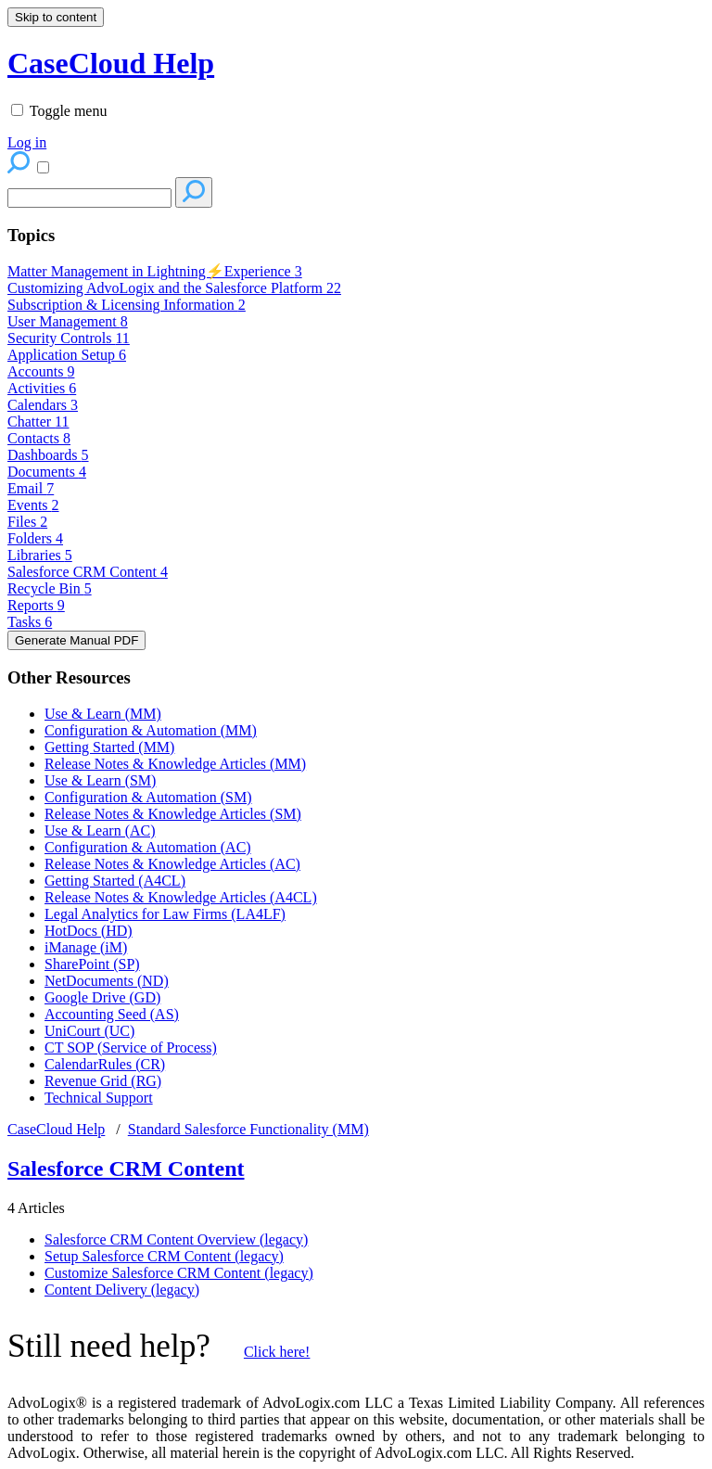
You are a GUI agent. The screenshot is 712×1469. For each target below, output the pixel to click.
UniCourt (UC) (89, 1031)
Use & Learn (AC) (100, 830)
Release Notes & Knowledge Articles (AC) (172, 864)
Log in (26, 142)
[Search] (89, 198)
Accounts (40, 371)
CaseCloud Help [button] (110, 63)
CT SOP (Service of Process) (130, 1047)
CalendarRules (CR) (104, 1064)
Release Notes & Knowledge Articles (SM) (172, 814)
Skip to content (55, 17)
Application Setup (66, 355)
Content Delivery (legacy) (121, 1289)
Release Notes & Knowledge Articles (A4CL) (180, 897)
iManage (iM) (85, 947)
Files (27, 522)
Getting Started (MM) (109, 747)
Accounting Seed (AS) (111, 1014)
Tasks (29, 622)
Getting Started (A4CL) (114, 880)
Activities (41, 388)
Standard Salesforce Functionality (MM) (248, 1129)
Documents (46, 471)
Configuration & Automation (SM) (148, 797)
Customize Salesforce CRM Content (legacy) (178, 1273)
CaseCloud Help (56, 1129)
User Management (67, 321)
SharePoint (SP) (92, 964)
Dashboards (48, 455)
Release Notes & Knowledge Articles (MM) (175, 764)
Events (33, 505)
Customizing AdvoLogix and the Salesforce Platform (174, 288)
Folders (35, 538)
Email (30, 488)
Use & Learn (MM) (102, 714)
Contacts (38, 438)
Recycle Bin (49, 588)
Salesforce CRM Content (87, 572)
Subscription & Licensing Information (126, 305)
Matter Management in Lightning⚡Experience (154, 271)
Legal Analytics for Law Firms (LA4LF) (165, 914)
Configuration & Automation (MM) (150, 730)
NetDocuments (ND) (106, 981)
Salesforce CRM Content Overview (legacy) (176, 1239)
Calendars (42, 405)
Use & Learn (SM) (100, 780)
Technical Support (98, 1097)
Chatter (38, 421)
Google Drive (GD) (102, 997)
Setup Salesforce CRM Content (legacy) (164, 1256)
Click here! (277, 1352)
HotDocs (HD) (88, 931)
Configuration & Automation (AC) (147, 847)
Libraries (39, 555)
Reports (36, 605)
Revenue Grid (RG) (102, 1081)
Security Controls (68, 338)
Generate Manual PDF (76, 640)
